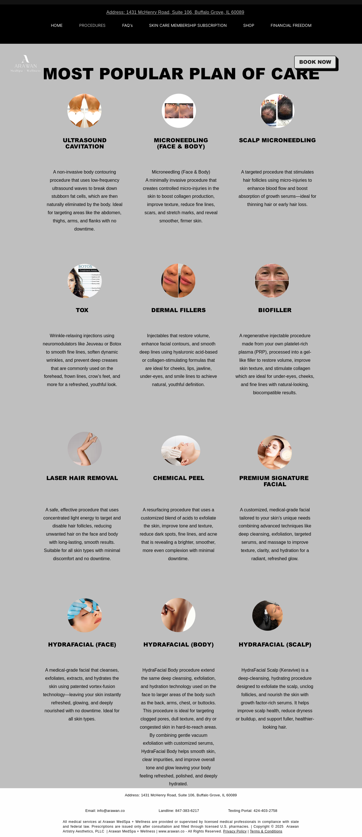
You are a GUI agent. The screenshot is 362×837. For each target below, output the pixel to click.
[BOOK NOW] (315, 62)
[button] (248, 25)
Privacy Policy (235, 831)
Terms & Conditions (266, 831)
